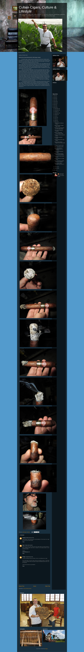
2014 (55, 104)
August (56, 114)
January (56, 168)
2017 (55, 100)
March (56, 121)
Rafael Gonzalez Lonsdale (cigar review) (59, 126)
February (56, 166)
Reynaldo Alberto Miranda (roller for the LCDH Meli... (59, 154)
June (56, 117)
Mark (23, 545)
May (55, 118)
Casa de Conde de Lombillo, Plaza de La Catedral (59, 161)
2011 (55, 170)
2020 (55, 95)
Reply (23, 541)
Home (34, 586)
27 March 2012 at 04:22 (29, 545)
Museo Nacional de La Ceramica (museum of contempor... (59, 149)
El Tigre (23, 556)
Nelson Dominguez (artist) (59, 146)
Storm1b (24, 537)
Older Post (47, 586)
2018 (55, 98)
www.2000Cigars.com (26, 551)
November (56, 110)
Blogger (46, 648)
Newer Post (21, 586)
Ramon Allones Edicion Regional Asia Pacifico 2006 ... (60, 143)
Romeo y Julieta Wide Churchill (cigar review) (59, 133)
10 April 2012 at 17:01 (29, 556)
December (56, 108)
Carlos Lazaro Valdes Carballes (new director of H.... (59, 164)
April (56, 120)
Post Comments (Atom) (27, 588)
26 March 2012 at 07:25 (30, 537)
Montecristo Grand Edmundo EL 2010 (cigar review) (59, 128)
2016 (55, 101)
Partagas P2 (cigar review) (59, 145)
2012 (55, 107)
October (56, 111)
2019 (55, 97)
